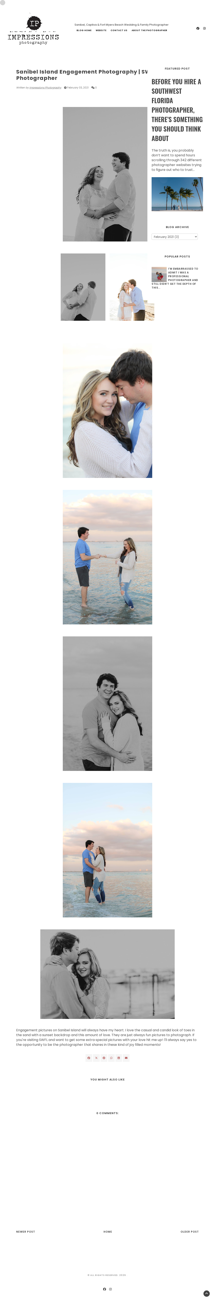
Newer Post (25, 1231)
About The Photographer (149, 30)
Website (101, 30)
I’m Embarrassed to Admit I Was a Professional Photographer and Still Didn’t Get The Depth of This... (175, 278)
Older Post (190, 1231)
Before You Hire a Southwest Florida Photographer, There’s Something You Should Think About (177, 110)
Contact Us (119, 30)
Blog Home (84, 30)
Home (108, 1231)
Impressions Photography (45, 87)
